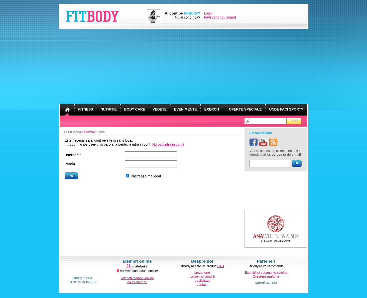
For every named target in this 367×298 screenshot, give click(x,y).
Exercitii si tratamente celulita (266, 272)
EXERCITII (212, 109)
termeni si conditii (202, 276)
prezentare (202, 272)
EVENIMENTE (185, 109)
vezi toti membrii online (137, 278)
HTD (220, 266)
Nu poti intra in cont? (168, 144)
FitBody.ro (88, 131)
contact (202, 284)
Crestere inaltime (266, 276)
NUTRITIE (108, 109)
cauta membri (137, 282)
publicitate (202, 280)
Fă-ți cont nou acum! (220, 17)
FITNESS (85, 109)
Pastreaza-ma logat (146, 176)
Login (208, 13)
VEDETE (160, 109)
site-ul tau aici (266, 282)
